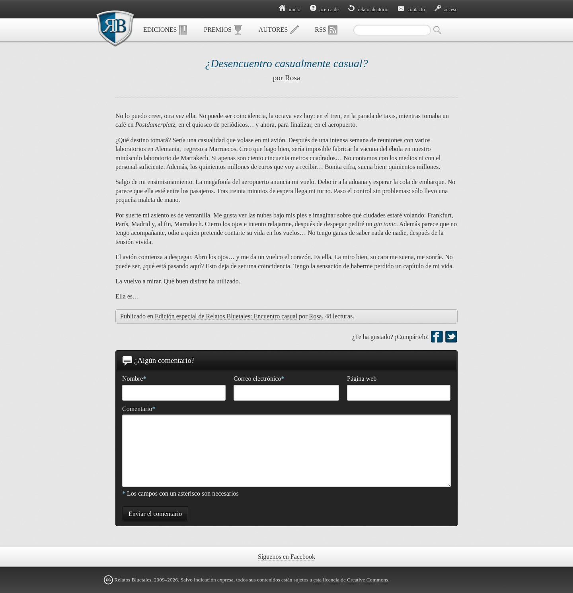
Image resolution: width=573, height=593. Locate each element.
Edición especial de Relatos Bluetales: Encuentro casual (226, 316)
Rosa (292, 78)
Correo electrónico (259, 378)
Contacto (411, 9)
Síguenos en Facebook (286, 556)
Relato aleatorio (368, 9)
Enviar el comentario (155, 513)
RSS (326, 30)
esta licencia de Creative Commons (350, 580)
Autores (279, 30)
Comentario (139, 408)
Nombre (134, 378)
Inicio (289, 9)
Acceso (446, 9)
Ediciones (165, 30)
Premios (223, 30)
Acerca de (324, 9)
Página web (361, 378)
